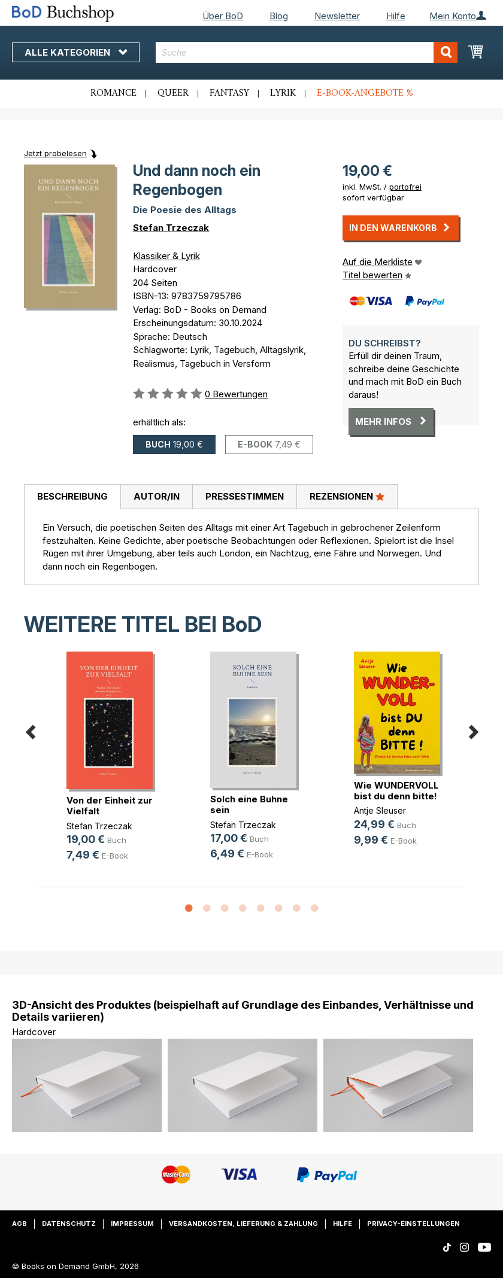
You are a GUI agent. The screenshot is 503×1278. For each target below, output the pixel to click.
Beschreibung (72, 496)
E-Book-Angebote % (365, 93)
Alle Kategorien (76, 52)
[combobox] (306, 52)
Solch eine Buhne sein (249, 804)
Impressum (132, 1223)
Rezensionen (347, 496)
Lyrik (283, 93)
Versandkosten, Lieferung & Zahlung (243, 1223)
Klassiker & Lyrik (166, 255)
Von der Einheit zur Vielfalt (109, 806)
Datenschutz (69, 1223)
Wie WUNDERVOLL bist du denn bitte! (396, 791)
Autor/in (157, 496)
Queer (173, 93)
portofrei (405, 186)
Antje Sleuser (380, 810)
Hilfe (395, 16)
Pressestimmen (244, 496)
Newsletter (337, 16)
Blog (278, 16)
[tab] (72, 497)
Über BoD (222, 16)
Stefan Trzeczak (171, 227)
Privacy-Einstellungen (413, 1223)
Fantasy (229, 93)
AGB (19, 1223)
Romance (113, 93)
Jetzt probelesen (55, 153)
